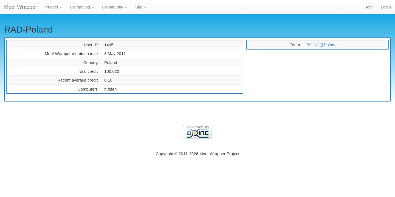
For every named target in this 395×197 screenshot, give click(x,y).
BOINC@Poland (322, 44)
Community (114, 7)
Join (369, 7)
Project (53, 7)
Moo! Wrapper (20, 7)
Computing (82, 7)
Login (386, 7)
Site (140, 7)
